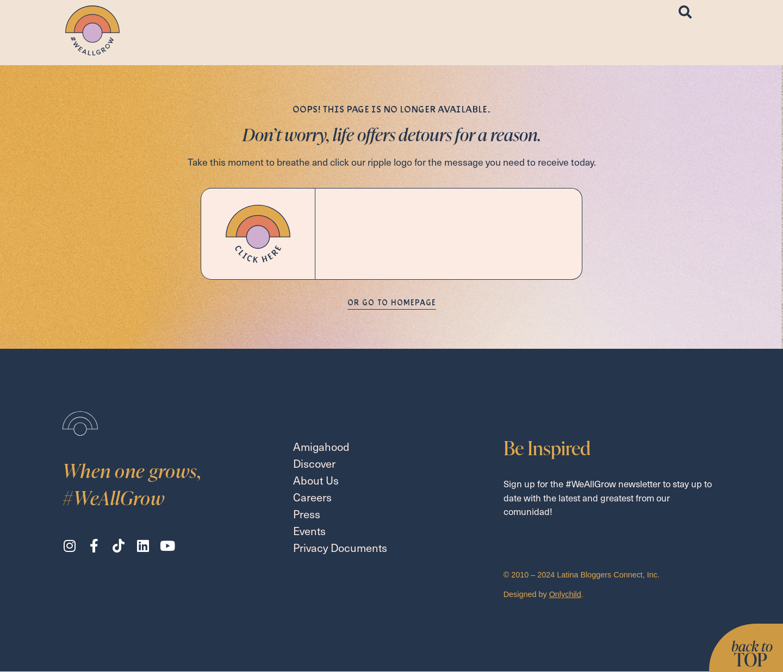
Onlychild (565, 594)
